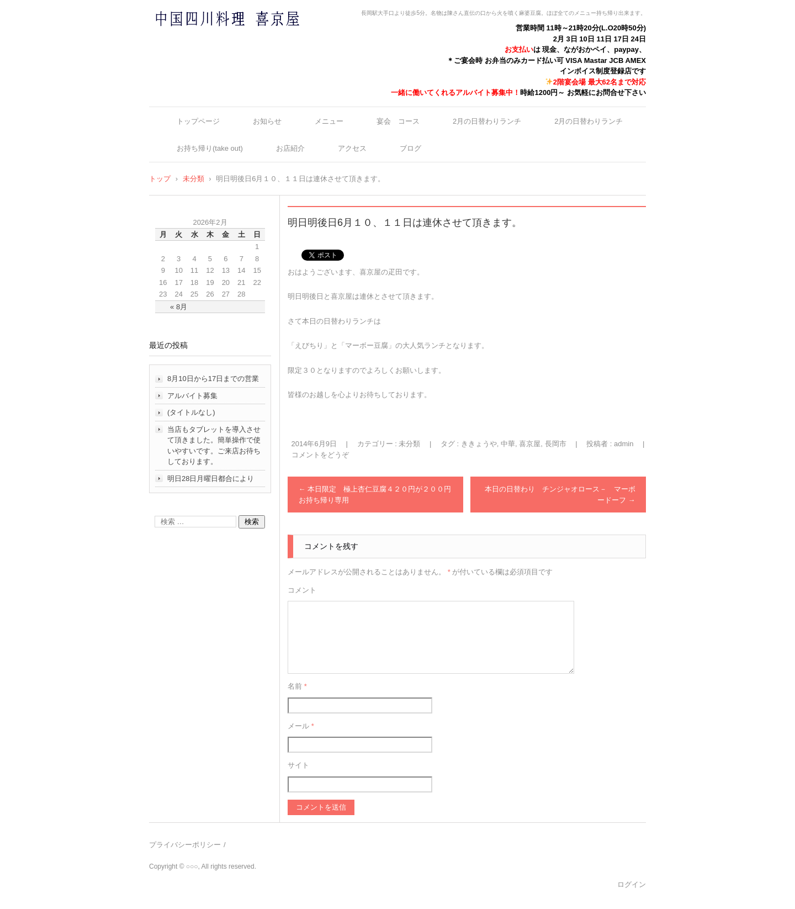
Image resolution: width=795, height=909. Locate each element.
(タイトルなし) (191, 412)
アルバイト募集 (192, 396)
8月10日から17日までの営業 (213, 378)
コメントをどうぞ (320, 455)
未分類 (409, 444)
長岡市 (555, 444)
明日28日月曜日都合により (210, 478)
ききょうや (479, 444)
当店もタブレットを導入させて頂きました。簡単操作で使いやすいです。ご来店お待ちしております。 (214, 445)
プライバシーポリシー (185, 845)
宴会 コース (398, 121)
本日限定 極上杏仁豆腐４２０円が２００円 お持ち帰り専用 (379, 494)
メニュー (329, 121)
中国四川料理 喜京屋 (198, 40)
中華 (508, 444)
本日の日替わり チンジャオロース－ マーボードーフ (560, 494)
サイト (298, 765)
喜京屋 (529, 444)
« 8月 (178, 307)
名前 (297, 686)
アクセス (352, 148)
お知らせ (267, 121)
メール (301, 726)
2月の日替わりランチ (487, 121)
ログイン (631, 884)
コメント (302, 590)
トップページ (198, 121)
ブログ (410, 148)
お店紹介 (290, 148)
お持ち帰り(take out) (210, 148)
